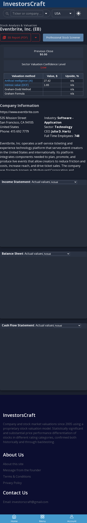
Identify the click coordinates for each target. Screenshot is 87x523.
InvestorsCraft (19, 415)
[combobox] (27, 13)
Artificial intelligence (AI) (19, 80)
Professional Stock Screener (63, 37)
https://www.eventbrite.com (19, 112)
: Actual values (26, 182)
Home (14, 518)
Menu (42, 518)
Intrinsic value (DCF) (17, 85)
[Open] (46, 13)
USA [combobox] (57, 13)
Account (71, 518)
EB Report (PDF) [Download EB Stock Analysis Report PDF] (15, 37)
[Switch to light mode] (78, 13)
